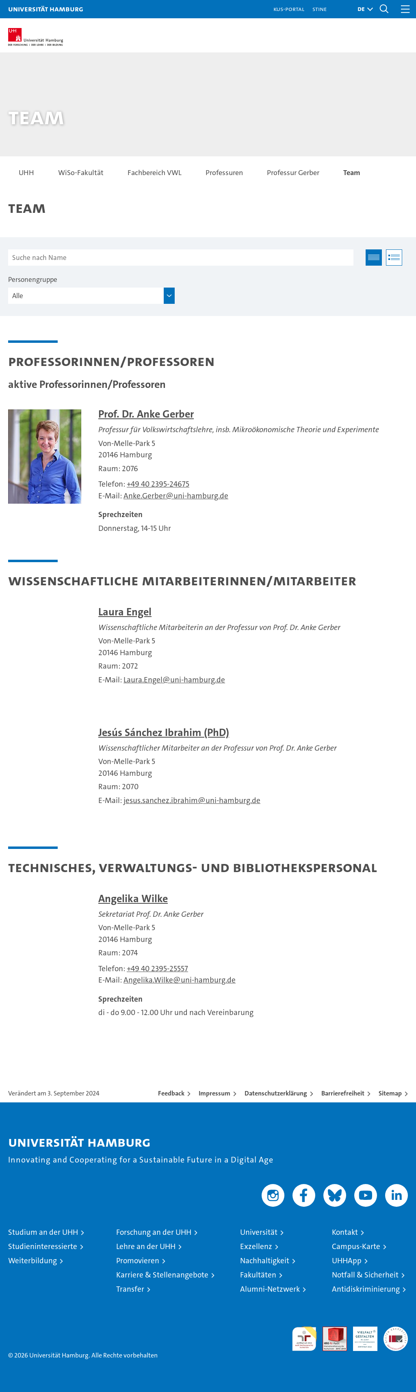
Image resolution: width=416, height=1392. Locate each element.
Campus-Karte (356, 1246)
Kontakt (345, 1232)
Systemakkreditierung (396, 1331)
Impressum (214, 1093)
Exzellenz (256, 1246)
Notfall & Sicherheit (365, 1275)
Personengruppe (32, 279)
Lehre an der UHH (146, 1246)
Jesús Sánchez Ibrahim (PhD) (163, 732)
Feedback (171, 1093)
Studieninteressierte (42, 1246)
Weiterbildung (32, 1261)
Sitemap (390, 1093)
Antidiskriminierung (366, 1289)
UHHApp (347, 1261)
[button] (363, 9)
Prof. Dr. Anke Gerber (146, 414)
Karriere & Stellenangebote (162, 1275)
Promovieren (137, 1261)
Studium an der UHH (43, 1232)
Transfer (130, 1289)
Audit (330, 1331)
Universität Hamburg (45, 9)
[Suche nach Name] (180, 257)
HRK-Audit (360, 1335)
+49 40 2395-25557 (157, 968)
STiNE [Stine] (319, 8)
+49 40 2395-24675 (158, 484)
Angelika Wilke (133, 898)
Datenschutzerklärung (276, 1093)
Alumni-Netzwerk (270, 1289)
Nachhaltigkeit (264, 1261)
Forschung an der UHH (153, 1232)
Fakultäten (258, 1275)
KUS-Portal (288, 8)
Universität (258, 1232)
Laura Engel (125, 612)
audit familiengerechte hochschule (304, 1339)
